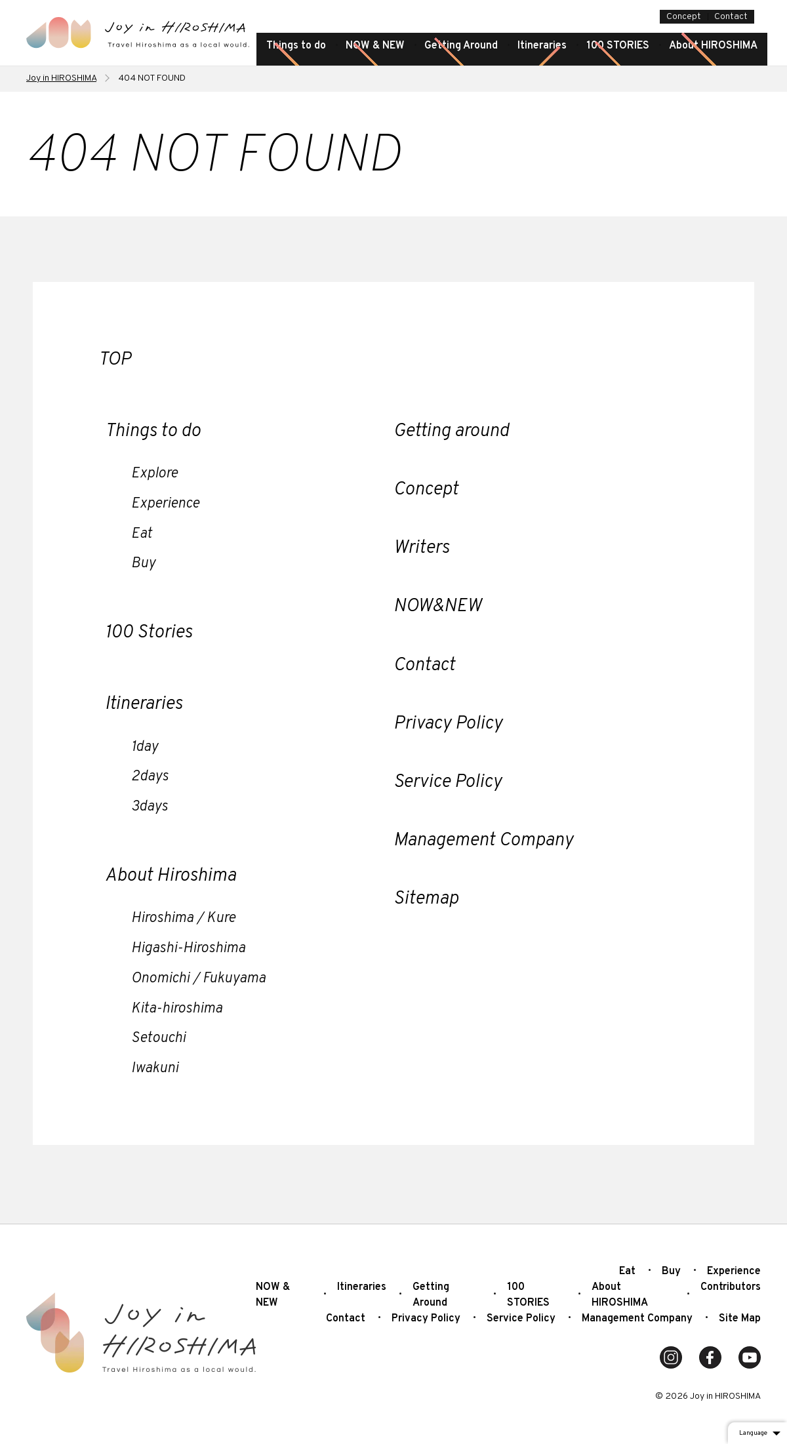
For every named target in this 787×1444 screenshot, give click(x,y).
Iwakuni (154, 1068)
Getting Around (461, 45)
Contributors (730, 1287)
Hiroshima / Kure (183, 918)
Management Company (483, 840)
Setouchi (158, 1038)
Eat (141, 534)
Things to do (296, 45)
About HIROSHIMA (713, 45)
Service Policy (448, 782)
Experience (165, 504)
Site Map (740, 1318)
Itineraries (542, 45)
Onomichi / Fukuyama (198, 979)
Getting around (451, 431)
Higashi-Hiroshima (188, 948)
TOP (114, 360)
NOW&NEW (437, 606)
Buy (143, 563)
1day (144, 747)
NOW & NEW (375, 45)
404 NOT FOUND (152, 78)
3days (149, 807)
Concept (683, 16)
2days (150, 777)
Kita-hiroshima (176, 1009)
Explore (154, 474)
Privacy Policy (448, 724)
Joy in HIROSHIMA (61, 78)
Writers (421, 548)
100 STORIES (617, 45)
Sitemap (426, 899)
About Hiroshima (170, 876)
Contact (731, 16)
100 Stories (148, 633)
